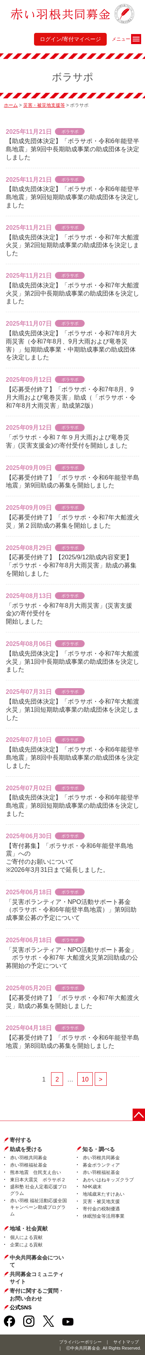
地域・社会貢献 (29, 1228)
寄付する (20, 1140)
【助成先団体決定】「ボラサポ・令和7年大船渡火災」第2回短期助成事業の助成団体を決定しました (72, 245)
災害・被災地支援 (101, 1201)
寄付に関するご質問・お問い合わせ (37, 1295)
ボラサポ (69, 131)
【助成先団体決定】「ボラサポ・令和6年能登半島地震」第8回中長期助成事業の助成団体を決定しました (72, 757)
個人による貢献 (26, 1237)
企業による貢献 (26, 1244)
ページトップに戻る (139, 1115)
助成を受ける (26, 1149)
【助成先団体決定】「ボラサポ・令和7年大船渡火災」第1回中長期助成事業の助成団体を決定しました (72, 661)
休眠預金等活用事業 (104, 1216)
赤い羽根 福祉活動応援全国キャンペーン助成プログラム (38, 1207)
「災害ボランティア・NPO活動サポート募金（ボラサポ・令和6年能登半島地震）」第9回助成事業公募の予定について (71, 910)
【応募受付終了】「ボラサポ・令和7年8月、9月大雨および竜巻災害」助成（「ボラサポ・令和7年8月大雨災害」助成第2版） (71, 397)
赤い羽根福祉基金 (28, 1165)
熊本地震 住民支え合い (35, 1172)
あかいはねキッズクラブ (108, 1179)
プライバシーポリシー (80, 1342)
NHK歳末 (92, 1186)
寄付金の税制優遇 (101, 1208)
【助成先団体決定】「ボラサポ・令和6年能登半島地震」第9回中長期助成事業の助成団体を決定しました (72, 149)
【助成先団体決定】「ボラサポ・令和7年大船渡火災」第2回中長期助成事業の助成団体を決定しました (72, 293)
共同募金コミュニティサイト (37, 1278)
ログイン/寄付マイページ (70, 39)
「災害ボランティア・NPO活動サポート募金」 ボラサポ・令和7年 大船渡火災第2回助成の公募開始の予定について (72, 958)
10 (85, 1079)
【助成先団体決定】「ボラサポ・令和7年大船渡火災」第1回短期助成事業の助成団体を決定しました (72, 709)
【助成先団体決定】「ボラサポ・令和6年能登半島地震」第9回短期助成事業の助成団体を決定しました (72, 197)
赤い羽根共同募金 (28, 1157)
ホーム (11, 105)
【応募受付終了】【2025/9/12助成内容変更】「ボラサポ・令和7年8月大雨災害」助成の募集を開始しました (71, 565)
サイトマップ (126, 1342)
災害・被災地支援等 (44, 105)
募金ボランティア (101, 1165)
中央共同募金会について (37, 1261)
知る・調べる (98, 1149)
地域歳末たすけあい (104, 1194)
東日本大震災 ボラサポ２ (38, 1179)
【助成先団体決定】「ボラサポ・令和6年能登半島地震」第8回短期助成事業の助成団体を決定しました (72, 805)
